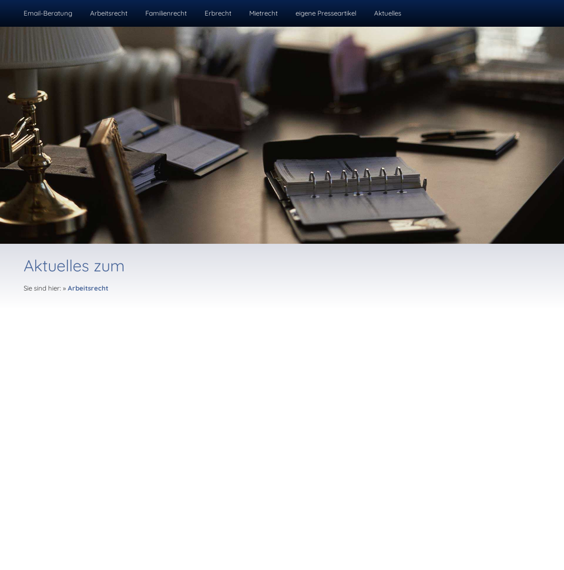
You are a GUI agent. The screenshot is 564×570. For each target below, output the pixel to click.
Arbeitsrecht (88, 288)
